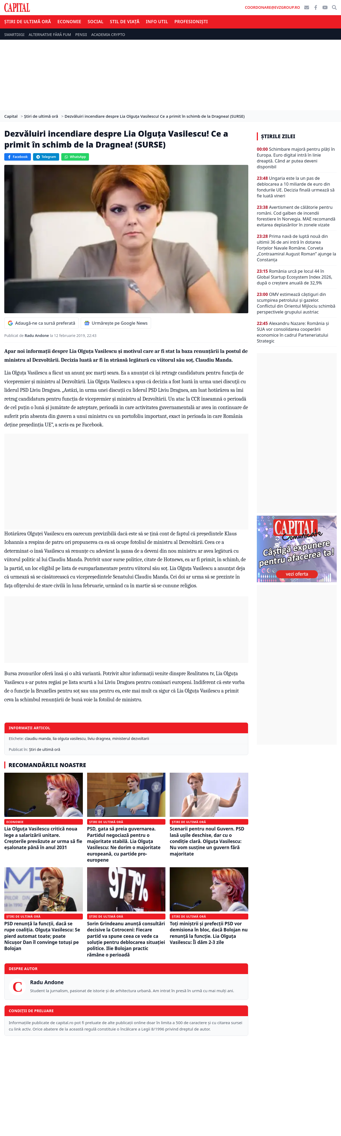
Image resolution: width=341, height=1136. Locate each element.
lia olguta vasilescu (69, 738)
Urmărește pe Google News (116, 323)
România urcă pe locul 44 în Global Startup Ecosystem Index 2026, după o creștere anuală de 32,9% (294, 277)
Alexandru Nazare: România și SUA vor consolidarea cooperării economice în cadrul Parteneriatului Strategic (293, 332)
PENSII (81, 34)
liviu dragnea (99, 738)
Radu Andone (37, 335)
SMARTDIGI (14, 34)
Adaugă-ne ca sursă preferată (41, 323)
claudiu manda (38, 738)
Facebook (17, 156)
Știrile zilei (278, 136)
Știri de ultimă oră (27, 22)
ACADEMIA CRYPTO (108, 34)
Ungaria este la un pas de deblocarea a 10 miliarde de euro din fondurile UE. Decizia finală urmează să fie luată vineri (296, 187)
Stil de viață (124, 22)
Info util (157, 22)
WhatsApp (75, 156)
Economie (69, 22)
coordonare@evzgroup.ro (272, 7)
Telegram (46, 156)
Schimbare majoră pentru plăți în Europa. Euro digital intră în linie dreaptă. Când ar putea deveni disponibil (296, 158)
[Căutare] (334, 7)
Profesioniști (191, 22)
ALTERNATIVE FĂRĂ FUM (50, 34)
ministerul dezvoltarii (130, 738)
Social (95, 22)
